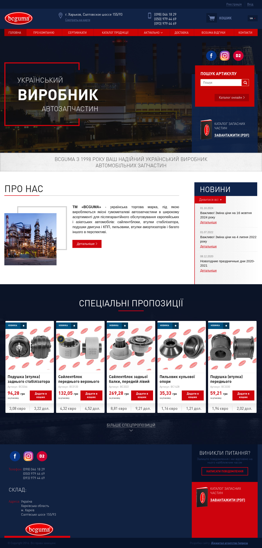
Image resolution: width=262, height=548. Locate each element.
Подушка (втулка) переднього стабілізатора (226, 381)
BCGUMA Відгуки (213, 32)
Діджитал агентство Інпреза (229, 543)
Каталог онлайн (230, 97)
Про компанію (43, 32)
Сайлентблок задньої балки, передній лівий (129, 379)
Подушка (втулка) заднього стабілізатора (29, 379)
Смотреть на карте (77, 20)
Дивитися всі (209, 199)
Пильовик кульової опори (177, 379)
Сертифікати (77, 32)
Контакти (245, 32)
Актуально (151, 32)
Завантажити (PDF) (231, 135)
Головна (14, 32)
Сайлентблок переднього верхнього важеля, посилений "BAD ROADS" (78, 383)
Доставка (182, 32)
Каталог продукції (115, 32)
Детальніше (86, 244)
